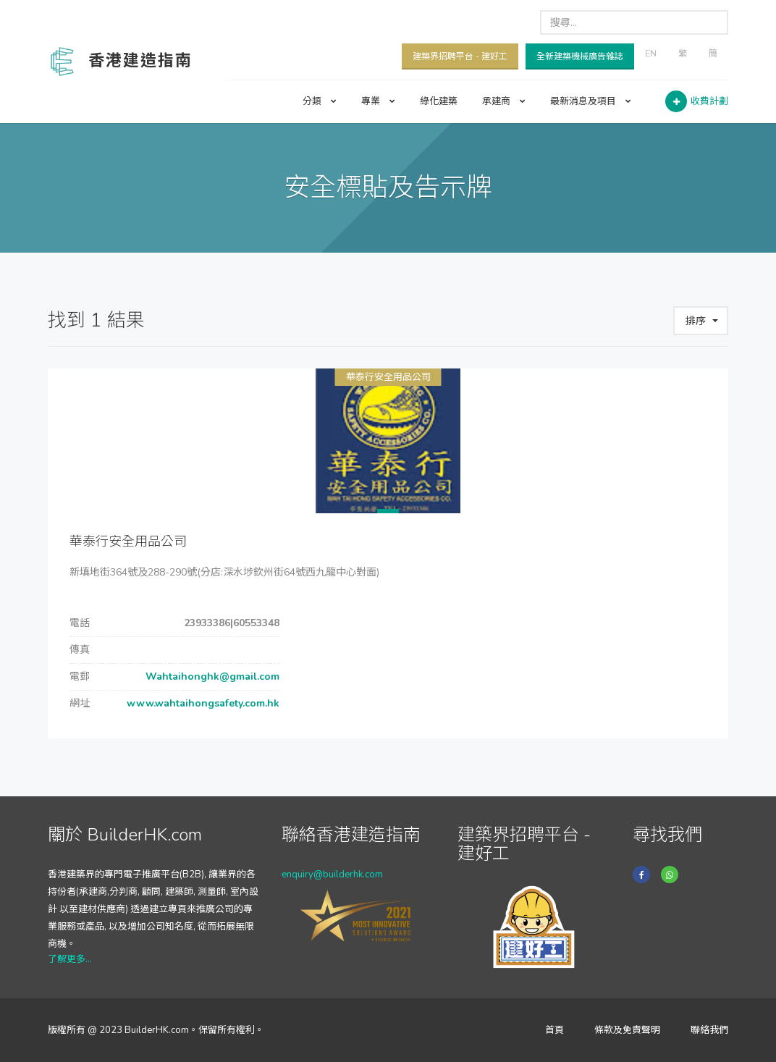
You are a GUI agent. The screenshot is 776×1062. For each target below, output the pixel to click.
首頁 (554, 1030)
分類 (320, 101)
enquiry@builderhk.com (332, 874)
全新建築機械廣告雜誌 (579, 56)
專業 (378, 101)
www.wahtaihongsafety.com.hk (201, 703)
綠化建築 (438, 101)
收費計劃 (709, 101)
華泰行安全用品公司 (388, 377)
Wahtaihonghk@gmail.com (211, 676)
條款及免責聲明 (627, 1030)
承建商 (504, 101)
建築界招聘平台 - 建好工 (460, 56)
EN (651, 53)
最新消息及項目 (590, 101)
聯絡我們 (709, 1030)
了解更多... (70, 959)
